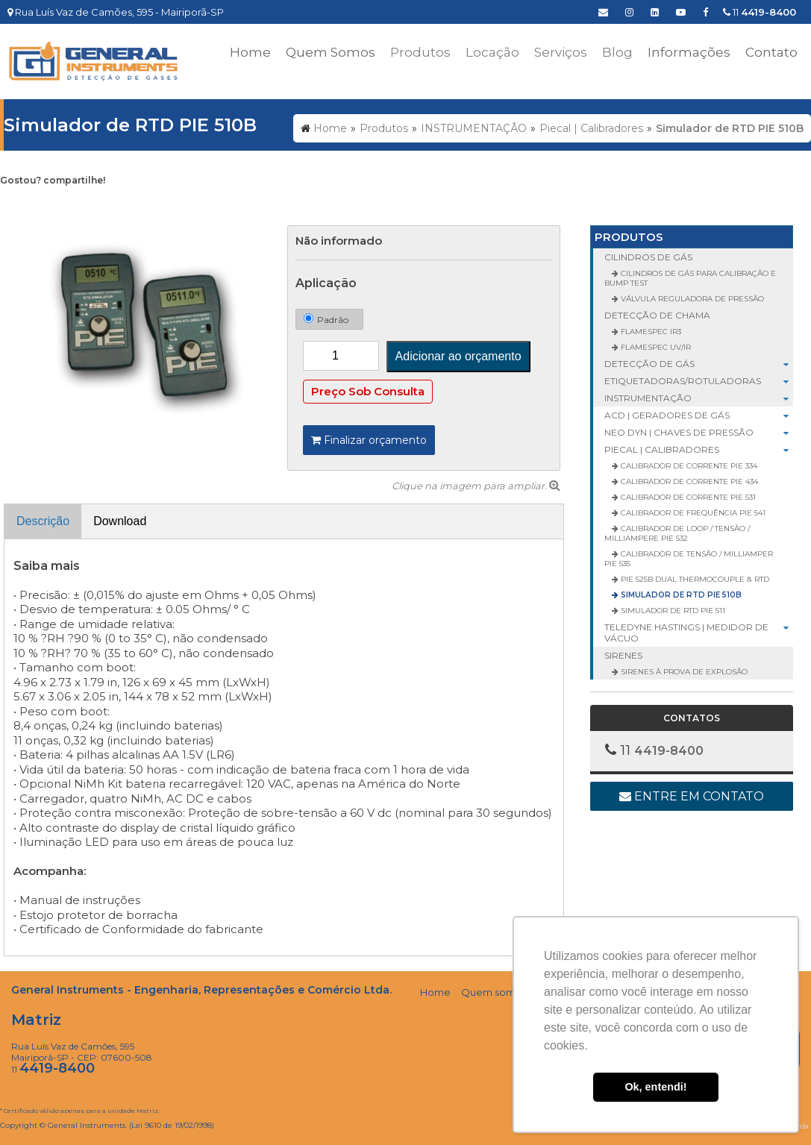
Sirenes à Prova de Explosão (683, 672)
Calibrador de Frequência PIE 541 (692, 513)
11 (759, 12)
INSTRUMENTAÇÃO (698, 398)
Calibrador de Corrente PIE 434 (688, 481)
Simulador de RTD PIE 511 (672, 610)
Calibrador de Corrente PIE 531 (687, 497)
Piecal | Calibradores (698, 449)
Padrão (326, 319)
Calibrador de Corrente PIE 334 (688, 466)
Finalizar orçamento (369, 440)
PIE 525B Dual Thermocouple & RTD (694, 579)
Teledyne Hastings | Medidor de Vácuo (698, 632)
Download (119, 521)
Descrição (42, 521)
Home (250, 52)
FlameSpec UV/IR (655, 347)
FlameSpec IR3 (650, 331)
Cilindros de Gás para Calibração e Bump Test (690, 278)
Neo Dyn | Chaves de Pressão (698, 432)
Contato (771, 52)
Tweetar (20, 203)
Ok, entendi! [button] (655, 1087)
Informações (689, 52)
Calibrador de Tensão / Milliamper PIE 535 (688, 558)
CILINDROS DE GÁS (648, 257)
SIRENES (623, 655)
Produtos (629, 237)
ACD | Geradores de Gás (698, 415)
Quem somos (494, 992)
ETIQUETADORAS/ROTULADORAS (698, 380)
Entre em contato (691, 796)
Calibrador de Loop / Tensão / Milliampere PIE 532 (677, 533)
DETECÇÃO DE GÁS (698, 363)
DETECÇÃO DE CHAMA (657, 315)
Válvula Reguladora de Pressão (691, 299)
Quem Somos (330, 52)
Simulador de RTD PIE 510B (680, 595)
